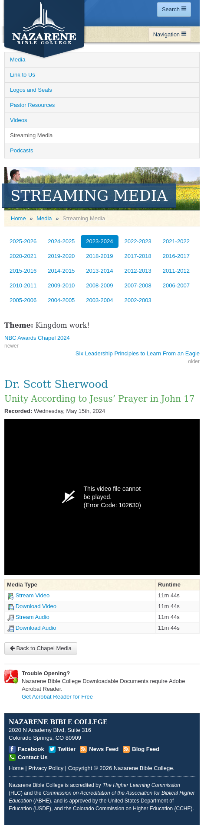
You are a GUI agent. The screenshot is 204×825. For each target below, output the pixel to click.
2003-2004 (99, 300)
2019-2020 (61, 256)
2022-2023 (138, 241)
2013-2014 (99, 270)
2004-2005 (61, 300)
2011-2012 (176, 270)
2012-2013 (138, 270)
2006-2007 (176, 285)
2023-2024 (99, 241)
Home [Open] (18, 218)
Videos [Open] (18, 120)
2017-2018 (138, 256)
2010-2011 (23, 285)
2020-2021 (23, 256)
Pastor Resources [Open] (32, 105)
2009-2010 (61, 285)
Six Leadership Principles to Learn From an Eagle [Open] (138, 353)
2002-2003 (138, 300)
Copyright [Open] (80, 768)
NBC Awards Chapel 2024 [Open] (37, 338)
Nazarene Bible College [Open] (143, 768)
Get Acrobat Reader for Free (57, 696)
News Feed (103, 749)
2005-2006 (23, 300)
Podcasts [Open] (21, 150)
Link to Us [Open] (22, 74)
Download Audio (36, 628)
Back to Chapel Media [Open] (41, 648)
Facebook (31, 749)
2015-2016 (23, 270)
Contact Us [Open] (33, 757)
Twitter (67, 749)
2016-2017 (176, 256)
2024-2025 (61, 241)
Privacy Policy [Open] (45, 768)
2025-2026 (23, 241)
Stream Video (33, 595)
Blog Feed (145, 749)
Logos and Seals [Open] (31, 90)
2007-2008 (138, 285)
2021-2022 (176, 241)
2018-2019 (99, 256)
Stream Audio (32, 617)
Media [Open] (17, 59)
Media (44, 218)
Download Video (36, 606)
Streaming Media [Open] (31, 135)
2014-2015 (61, 270)
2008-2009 (99, 285)
